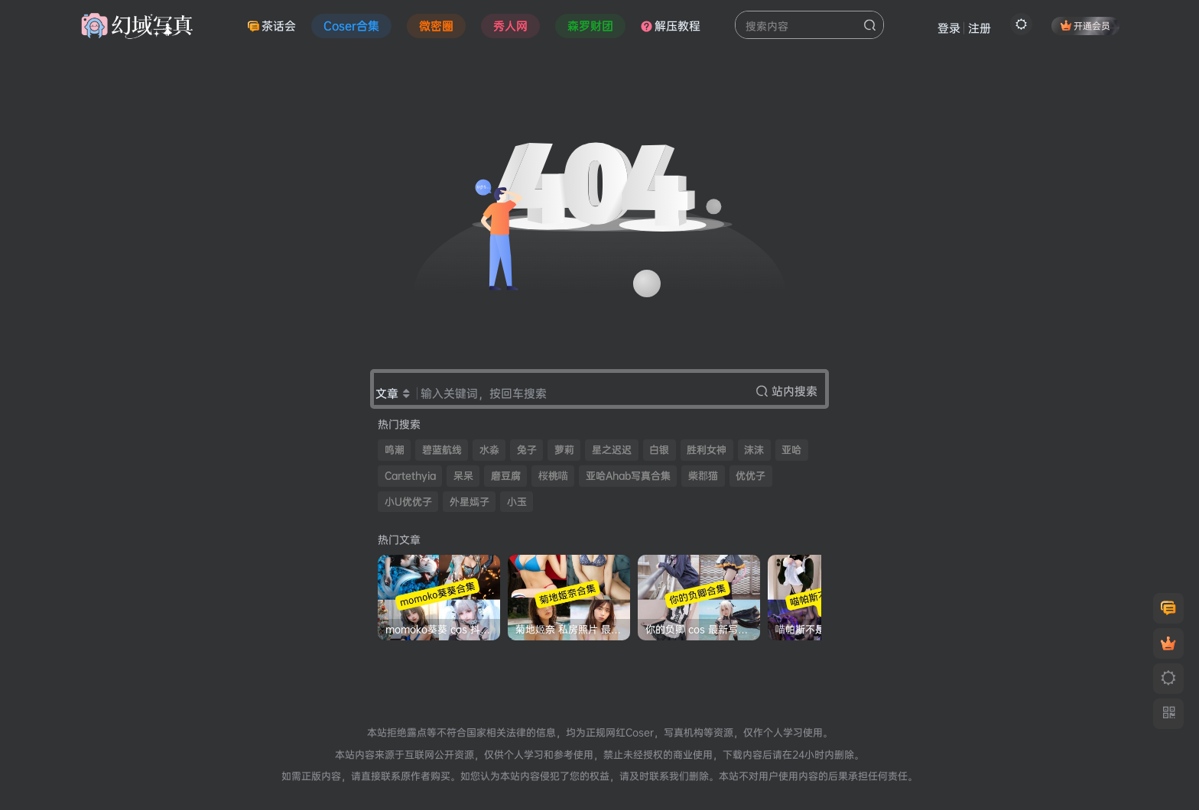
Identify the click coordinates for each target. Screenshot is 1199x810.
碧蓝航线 (442, 449)
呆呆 (463, 475)
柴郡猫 (703, 475)
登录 (948, 28)
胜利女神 (706, 449)
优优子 (750, 475)
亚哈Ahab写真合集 (628, 475)
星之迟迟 (612, 449)
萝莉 (564, 449)
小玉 (517, 501)
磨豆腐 (506, 475)
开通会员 (1085, 25)
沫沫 (754, 449)
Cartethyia (410, 475)
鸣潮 (395, 449)
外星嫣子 (469, 501)
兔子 (527, 449)
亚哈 (791, 449)
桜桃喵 (553, 475)
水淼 (489, 449)
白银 (659, 449)
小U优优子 (408, 501)
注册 (979, 28)
